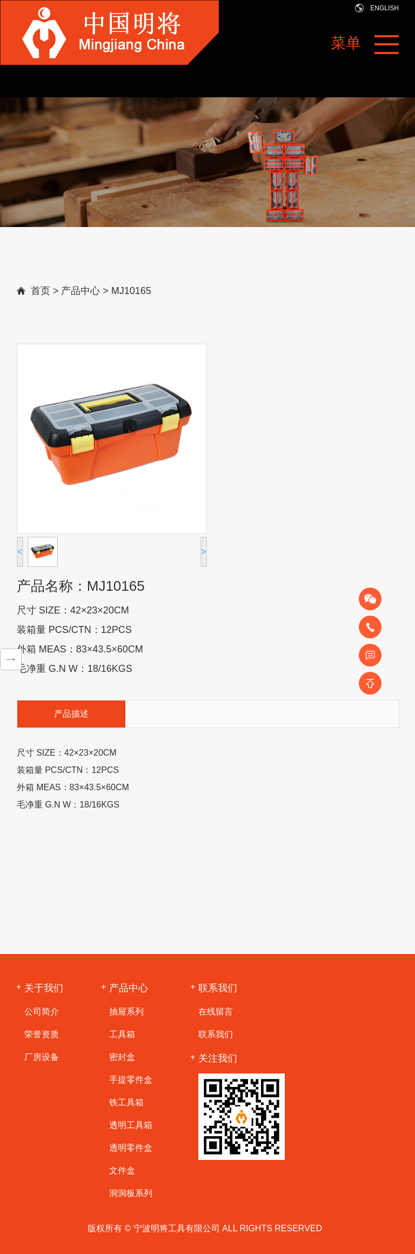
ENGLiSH (384, 8)
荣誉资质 (41, 1034)
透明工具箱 (130, 1125)
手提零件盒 (130, 1079)
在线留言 (215, 1011)
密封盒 (122, 1057)
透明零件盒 (130, 1147)
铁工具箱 (126, 1102)
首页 (40, 290)
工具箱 (122, 1034)
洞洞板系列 (130, 1193)
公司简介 (41, 1011)
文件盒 (122, 1170)
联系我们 (215, 1034)
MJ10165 (131, 290)
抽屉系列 (126, 1011)
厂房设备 (41, 1057)
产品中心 (80, 290)
